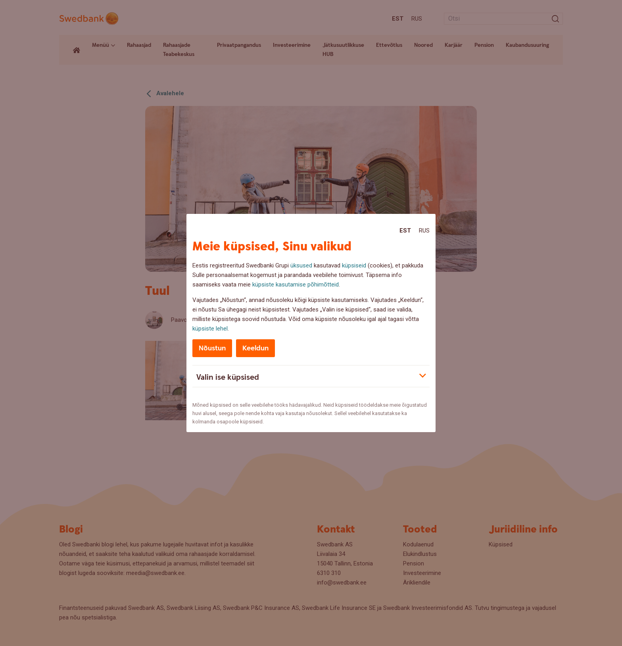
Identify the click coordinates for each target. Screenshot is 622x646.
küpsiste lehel (210, 328)
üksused (301, 265)
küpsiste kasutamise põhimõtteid (295, 284)
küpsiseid (354, 265)
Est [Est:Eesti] (405, 230)
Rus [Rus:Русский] (424, 230)
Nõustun (212, 348)
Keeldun (255, 348)
